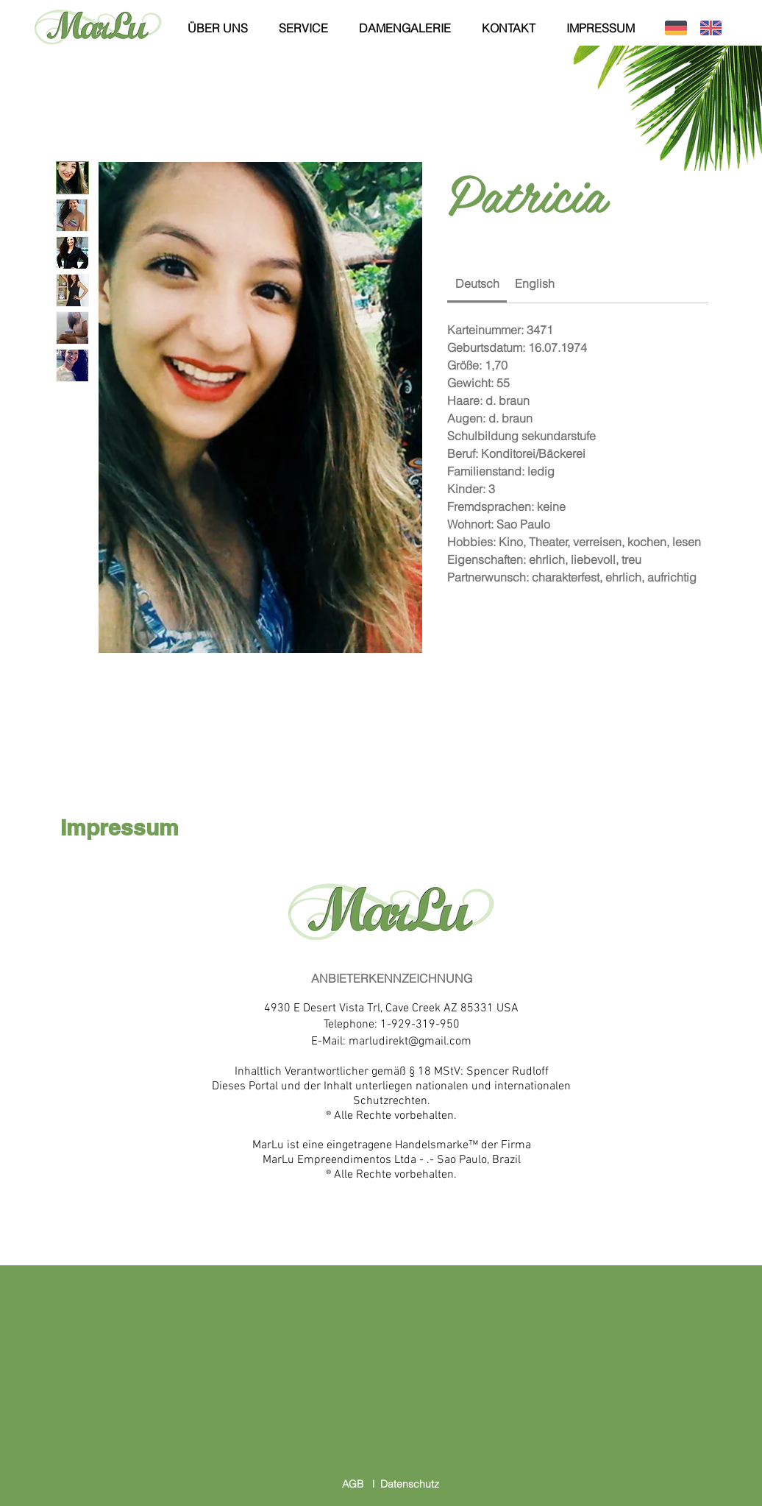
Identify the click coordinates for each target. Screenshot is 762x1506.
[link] (477, 283)
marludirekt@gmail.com (410, 1041)
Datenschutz (409, 1484)
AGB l (361, 1484)
